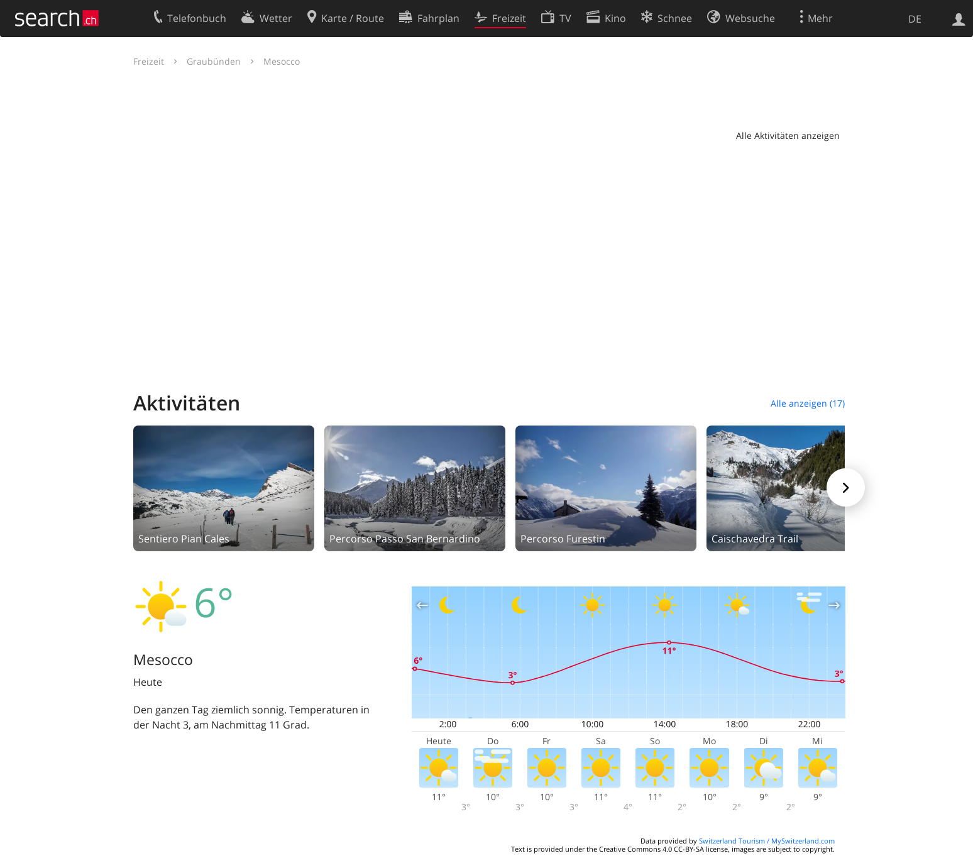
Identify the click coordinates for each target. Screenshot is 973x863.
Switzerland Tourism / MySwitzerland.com (767, 840)
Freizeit (148, 61)
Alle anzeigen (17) (808, 403)
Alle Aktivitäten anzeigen (788, 135)
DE (914, 19)
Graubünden (214, 61)
